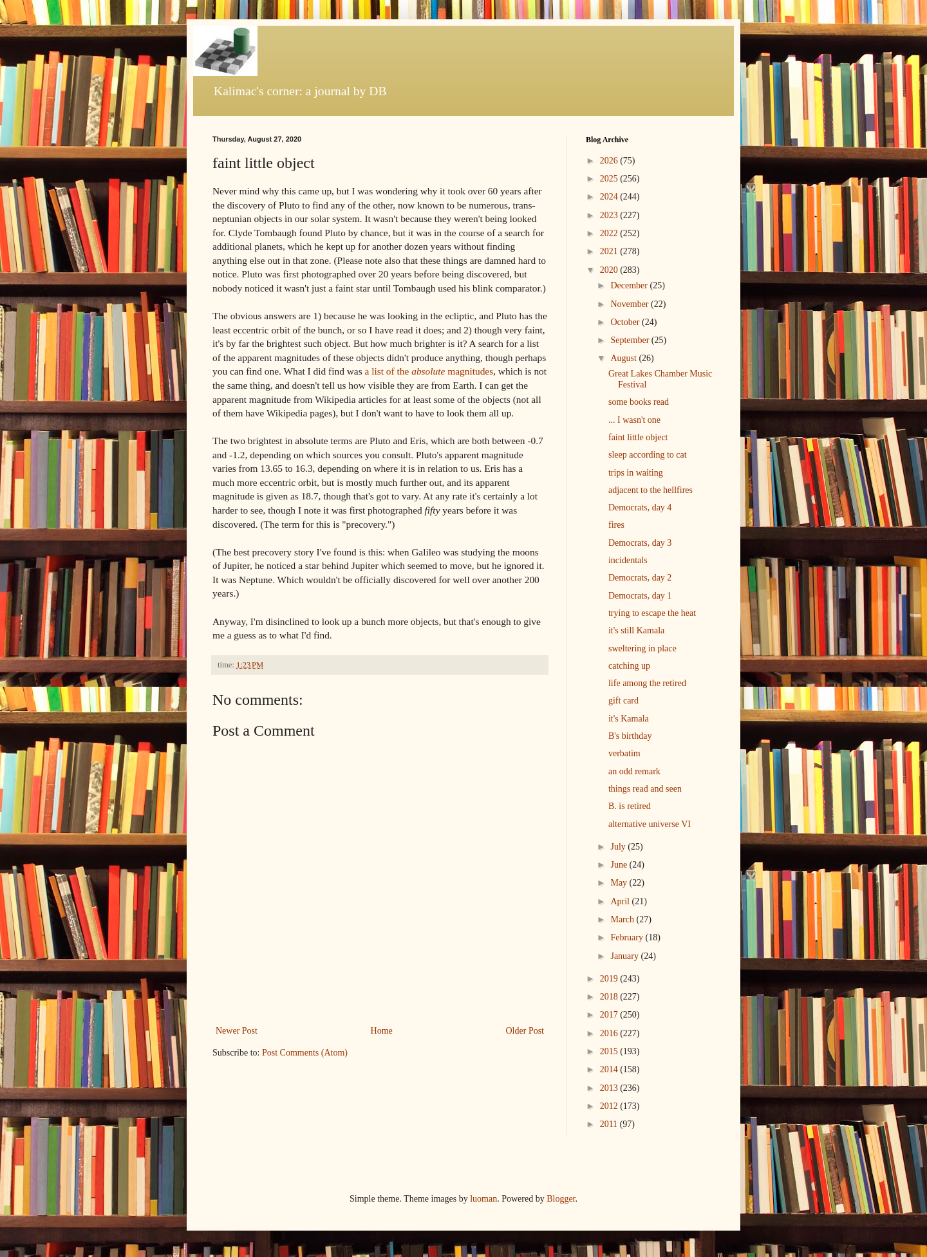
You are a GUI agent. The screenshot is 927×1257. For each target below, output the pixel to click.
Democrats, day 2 (639, 577)
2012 (610, 1106)
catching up (629, 666)
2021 (610, 251)
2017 (610, 1015)
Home (382, 1031)
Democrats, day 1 (639, 596)
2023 (610, 215)
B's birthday (629, 736)
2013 (610, 1088)
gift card (623, 700)
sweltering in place (642, 648)
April (621, 901)
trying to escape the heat (652, 613)
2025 (610, 178)
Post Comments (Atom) (305, 1052)
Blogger (561, 1199)
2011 (610, 1124)
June (619, 865)
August (624, 358)
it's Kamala (628, 718)
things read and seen (645, 789)
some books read (638, 402)
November (630, 304)
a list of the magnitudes (429, 371)
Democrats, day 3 (639, 543)
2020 (610, 270)
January (625, 956)
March (623, 919)
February (627, 937)
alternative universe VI (649, 824)
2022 (610, 233)
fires (616, 525)
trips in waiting (635, 473)
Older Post (525, 1031)
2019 (610, 978)
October (626, 322)
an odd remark (634, 771)
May (619, 883)
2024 (610, 196)
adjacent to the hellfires (650, 490)
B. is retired (629, 806)
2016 (610, 1033)
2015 (610, 1051)
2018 (610, 996)
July (619, 847)
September (630, 340)
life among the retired (647, 683)
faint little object (638, 437)
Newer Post (237, 1031)
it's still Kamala (636, 630)
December (630, 285)
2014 (610, 1069)
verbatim (624, 753)
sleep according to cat (647, 455)
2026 (610, 160)
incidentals (628, 560)
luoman (483, 1199)
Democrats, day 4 (639, 507)
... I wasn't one (634, 420)
